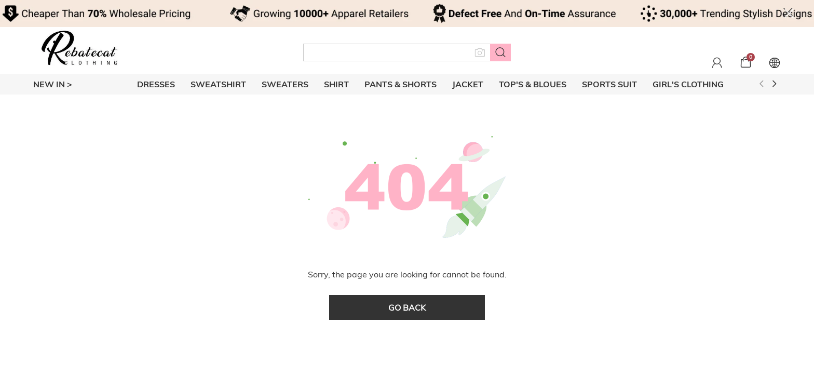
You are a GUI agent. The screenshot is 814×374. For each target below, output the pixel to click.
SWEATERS (285, 84)
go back (407, 307)
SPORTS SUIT (609, 84)
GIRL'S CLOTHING (688, 84)
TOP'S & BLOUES (532, 84)
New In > (52, 84)
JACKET (467, 84)
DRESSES (156, 84)
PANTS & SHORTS (400, 84)
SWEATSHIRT (218, 84)
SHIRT (336, 84)
